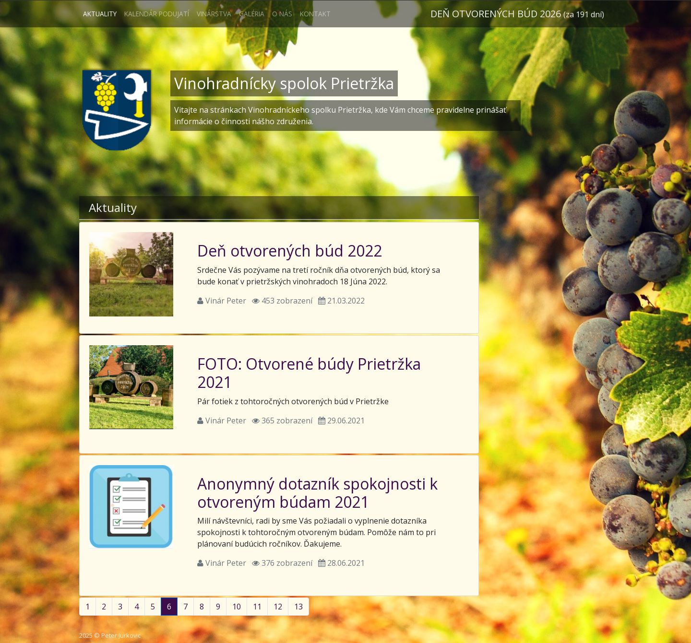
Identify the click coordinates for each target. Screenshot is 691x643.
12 (278, 606)
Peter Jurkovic (121, 635)
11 (257, 606)
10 (236, 606)
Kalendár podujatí (156, 13)
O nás (282, 13)
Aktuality (100, 13)
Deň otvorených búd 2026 (517, 13)
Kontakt (315, 13)
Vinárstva (214, 13)
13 (298, 606)
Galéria (251, 13)
